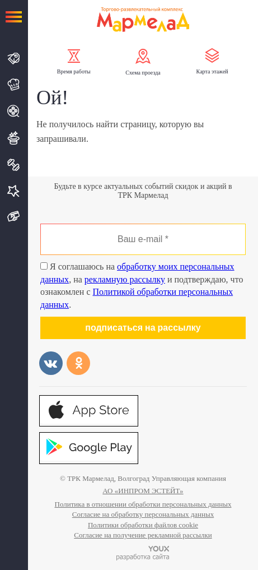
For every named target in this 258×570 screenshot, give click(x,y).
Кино (14, 111)
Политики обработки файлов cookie (143, 525)
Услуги (14, 191)
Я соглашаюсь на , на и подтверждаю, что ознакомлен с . (141, 285)
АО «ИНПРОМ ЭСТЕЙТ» (142, 490)
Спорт (14, 165)
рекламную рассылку (125, 279)
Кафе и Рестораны (14, 84)
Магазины (14, 58)
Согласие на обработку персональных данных (143, 514)
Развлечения (14, 138)
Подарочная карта (14, 217)
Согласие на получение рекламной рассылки (143, 535)
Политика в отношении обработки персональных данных (143, 504)
